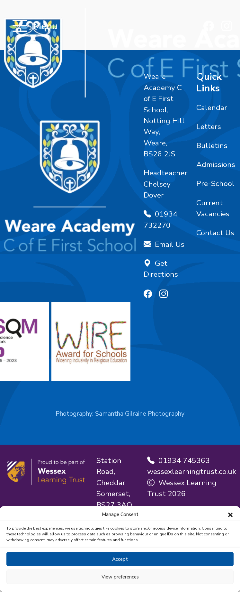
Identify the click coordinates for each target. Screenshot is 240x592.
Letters (208, 127)
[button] (230, 514)
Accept (120, 559)
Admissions (215, 165)
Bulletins (211, 146)
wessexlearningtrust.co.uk (191, 471)
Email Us (164, 244)
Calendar (211, 108)
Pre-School (215, 184)
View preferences (120, 577)
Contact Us (215, 233)
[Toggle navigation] (19, 26)
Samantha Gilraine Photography (139, 413)
